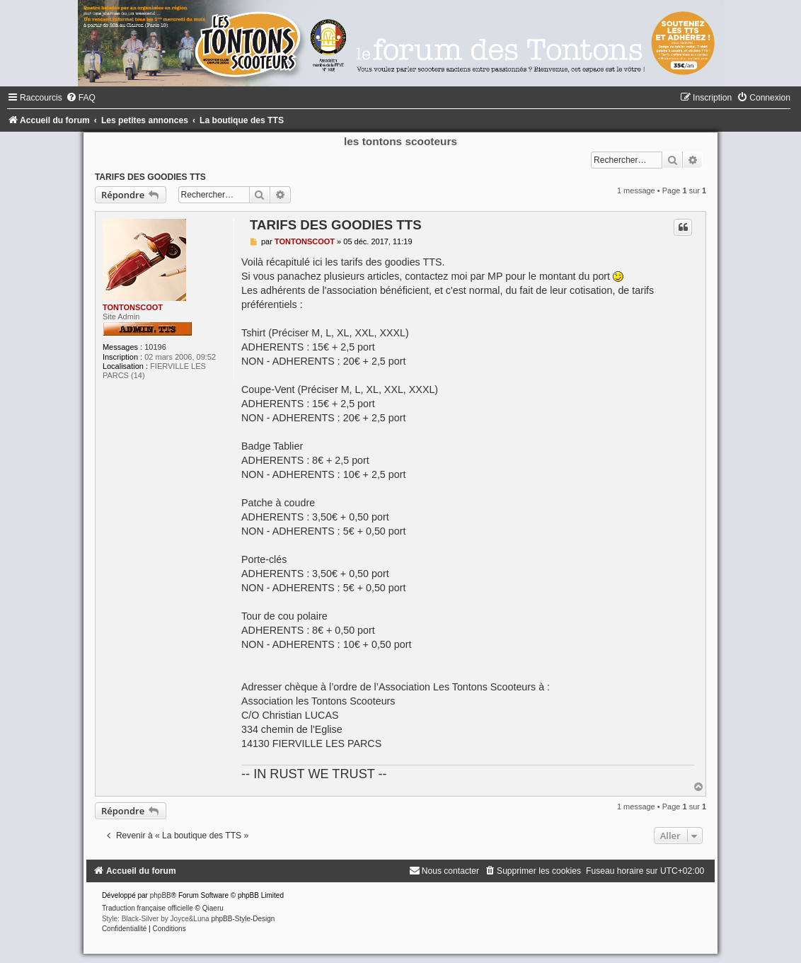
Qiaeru (213, 908)
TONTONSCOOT (133, 307)
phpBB (160, 895)
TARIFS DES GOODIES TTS (150, 177)
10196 (155, 347)
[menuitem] (81, 98)
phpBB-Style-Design (243, 919)
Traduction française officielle (147, 908)
